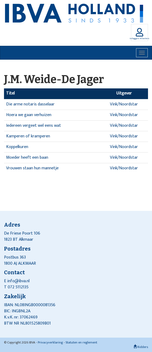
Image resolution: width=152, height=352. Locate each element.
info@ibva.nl (18, 281)
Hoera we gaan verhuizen (28, 114)
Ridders (141, 347)
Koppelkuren (17, 146)
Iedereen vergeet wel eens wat (33, 125)
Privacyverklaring (50, 342)
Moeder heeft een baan (27, 157)
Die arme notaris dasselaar (30, 104)
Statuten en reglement (81, 342)
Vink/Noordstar (124, 104)
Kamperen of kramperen (28, 136)
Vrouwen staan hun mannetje (32, 168)
